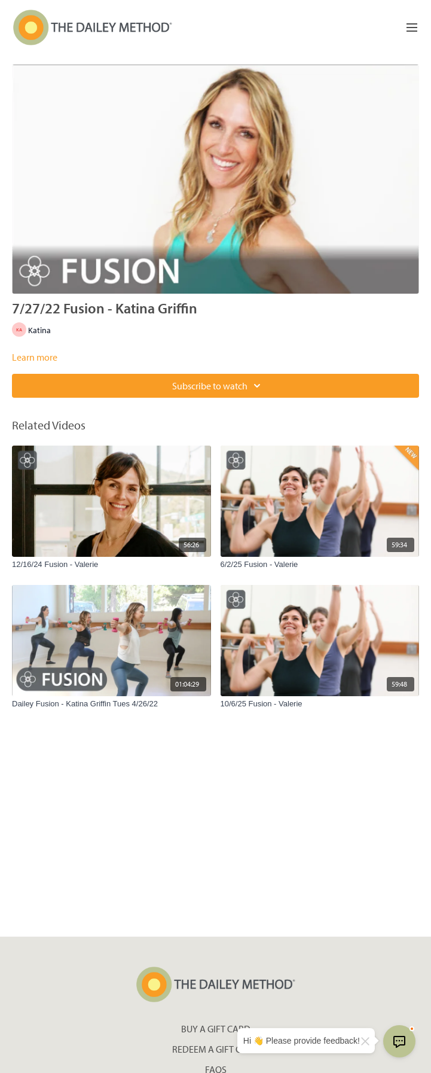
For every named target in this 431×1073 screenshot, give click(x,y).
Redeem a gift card (215, 1049)
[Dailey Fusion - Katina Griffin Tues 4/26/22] (111, 704)
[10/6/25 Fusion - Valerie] (320, 704)
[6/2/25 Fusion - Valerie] (320, 565)
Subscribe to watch (218, 386)
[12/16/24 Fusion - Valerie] (111, 565)
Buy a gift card (215, 1029)
